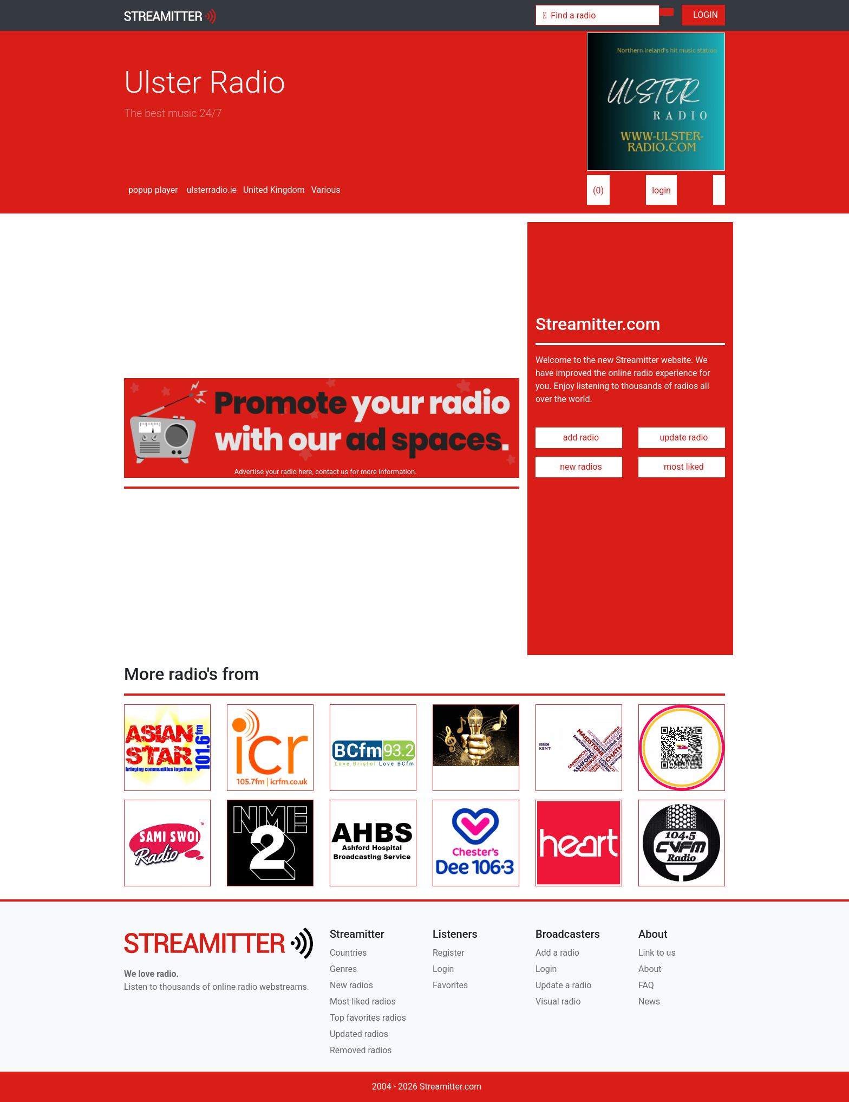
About (650, 969)
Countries (348, 953)
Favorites (450, 985)
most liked (681, 467)
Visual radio (558, 1001)
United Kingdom (273, 190)
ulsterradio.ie (211, 190)
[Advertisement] (321, 298)
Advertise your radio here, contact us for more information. (323, 472)
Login (443, 969)
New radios (351, 985)
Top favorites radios (368, 1018)
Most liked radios (363, 1001)
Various (325, 190)
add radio (579, 437)
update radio (681, 437)
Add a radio (557, 953)
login (661, 190)
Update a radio (563, 985)
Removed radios (361, 1050)
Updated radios (359, 1034)
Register (449, 953)
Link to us (657, 953)
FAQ (646, 985)
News (649, 1001)
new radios (579, 467)
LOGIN (703, 15)
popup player (151, 190)
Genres (343, 969)
